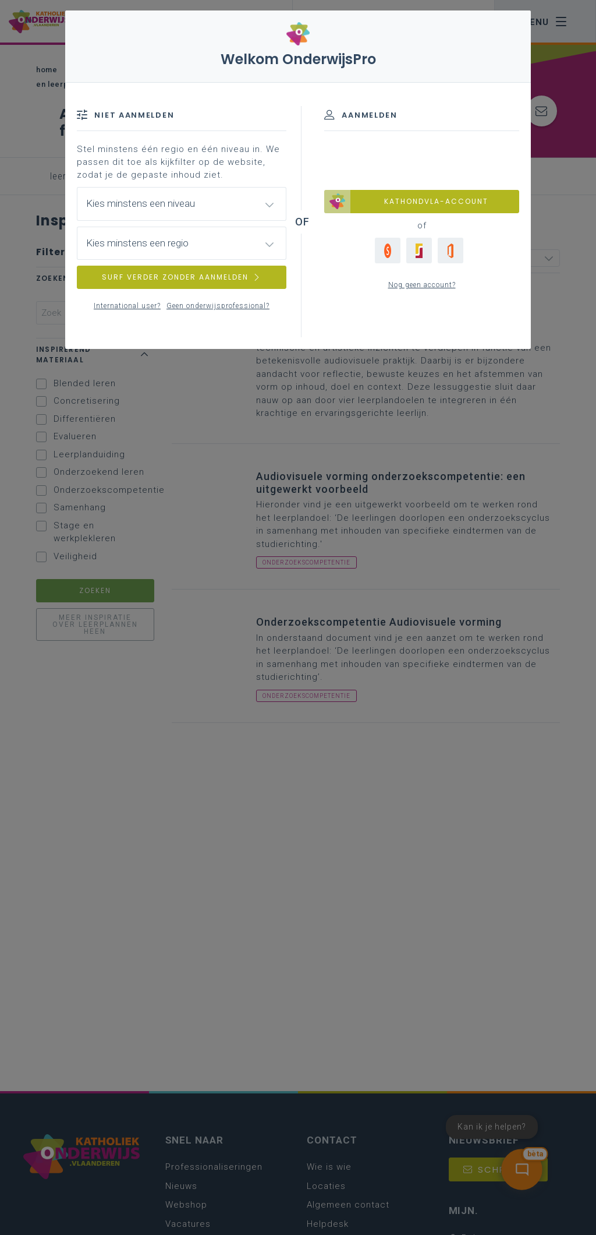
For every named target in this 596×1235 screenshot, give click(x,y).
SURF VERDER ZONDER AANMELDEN (181, 277)
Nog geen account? (422, 285)
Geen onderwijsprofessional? (217, 306)
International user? (127, 306)
